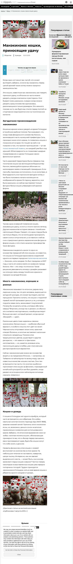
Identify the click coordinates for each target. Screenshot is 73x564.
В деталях (15, 6)
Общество (7, 55)
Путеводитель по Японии (52, 6)
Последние (5, 6)
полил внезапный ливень (14, 148)
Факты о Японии (27, 6)
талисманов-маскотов (37, 258)
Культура (18, 55)
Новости (38, 6)
